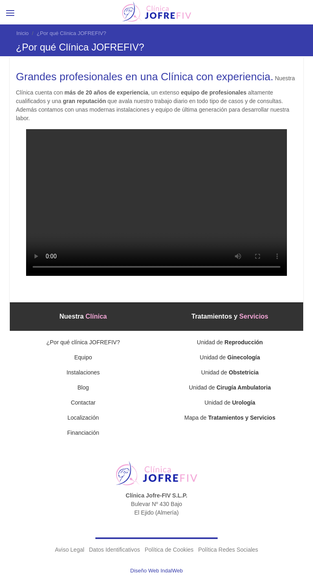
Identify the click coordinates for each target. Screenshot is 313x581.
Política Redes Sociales (228, 549)
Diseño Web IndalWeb (156, 571)
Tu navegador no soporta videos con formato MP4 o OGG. (156, 202)
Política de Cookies (169, 549)
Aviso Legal (69, 549)
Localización (83, 417)
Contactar (83, 402)
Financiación (83, 432)
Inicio (22, 33)
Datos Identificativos (114, 549)
